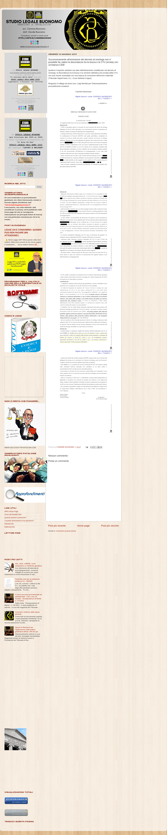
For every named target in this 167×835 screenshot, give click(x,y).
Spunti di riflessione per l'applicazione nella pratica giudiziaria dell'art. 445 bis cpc (26, 629)
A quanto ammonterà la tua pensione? (19, 521)
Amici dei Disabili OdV (13, 514)
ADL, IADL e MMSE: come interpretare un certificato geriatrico (28, 565)
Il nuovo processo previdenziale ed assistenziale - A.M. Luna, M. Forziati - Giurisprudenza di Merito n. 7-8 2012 (28, 598)
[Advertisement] (14, 685)
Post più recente (57, 525)
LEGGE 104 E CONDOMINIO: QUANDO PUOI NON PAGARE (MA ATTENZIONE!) (23, 233)
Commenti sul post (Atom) (66, 531)
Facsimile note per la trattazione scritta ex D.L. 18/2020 (27, 580)
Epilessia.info (9, 527)
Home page (83, 525)
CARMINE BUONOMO (66, 447)
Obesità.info (9, 524)
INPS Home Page (11, 511)
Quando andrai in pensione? (15, 518)
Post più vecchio (110, 525)
